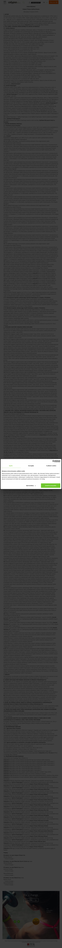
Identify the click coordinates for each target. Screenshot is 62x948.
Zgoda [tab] (10, 465)
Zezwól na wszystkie (50, 485)
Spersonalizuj (30, 485)
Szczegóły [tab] (31, 465)
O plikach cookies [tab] (51, 465)
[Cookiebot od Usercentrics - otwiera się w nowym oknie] (53, 461)
